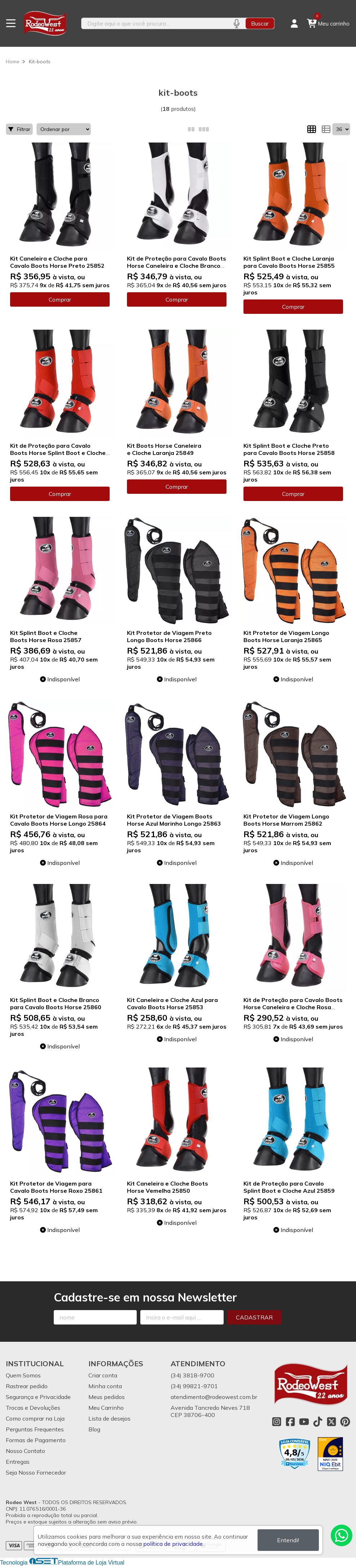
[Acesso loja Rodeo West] (294, 23)
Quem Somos (23, 1375)
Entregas (18, 1461)
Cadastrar (254, 1317)
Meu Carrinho (106, 1407)
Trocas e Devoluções (33, 1407)
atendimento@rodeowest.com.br (214, 1396)
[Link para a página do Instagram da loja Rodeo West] (277, 1422)
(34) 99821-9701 (194, 1386)
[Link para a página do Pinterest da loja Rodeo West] (345, 1422)
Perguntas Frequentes (35, 1429)
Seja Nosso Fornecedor (36, 1472)
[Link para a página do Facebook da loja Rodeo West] (290, 1422)
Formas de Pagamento (36, 1440)
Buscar (260, 23)
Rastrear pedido (27, 1386)
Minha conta (105, 1386)
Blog (94, 1429)
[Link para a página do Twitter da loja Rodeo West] (331, 1422)
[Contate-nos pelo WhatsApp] (341, 1535)
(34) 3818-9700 (192, 1375)
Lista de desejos (109, 1418)
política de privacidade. (173, 1543)
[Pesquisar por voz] (236, 23)
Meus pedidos (106, 1396)
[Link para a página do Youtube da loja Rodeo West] (304, 1422)
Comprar (60, 299)
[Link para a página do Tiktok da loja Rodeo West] (318, 1422)
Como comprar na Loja (35, 1418)
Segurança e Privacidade (38, 1396)
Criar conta (102, 1375)
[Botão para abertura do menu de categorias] (10, 23)
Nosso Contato (25, 1450)
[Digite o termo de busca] (155, 23)
